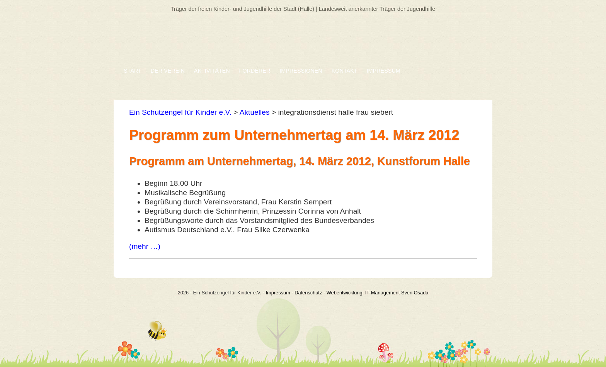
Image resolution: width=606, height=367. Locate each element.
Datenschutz (308, 293)
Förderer (255, 71)
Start (132, 71)
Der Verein (168, 71)
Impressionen (300, 71)
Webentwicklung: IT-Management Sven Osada (378, 293)
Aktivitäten (212, 71)
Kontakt (344, 71)
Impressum (383, 71)
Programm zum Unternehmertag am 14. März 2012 (294, 135)
